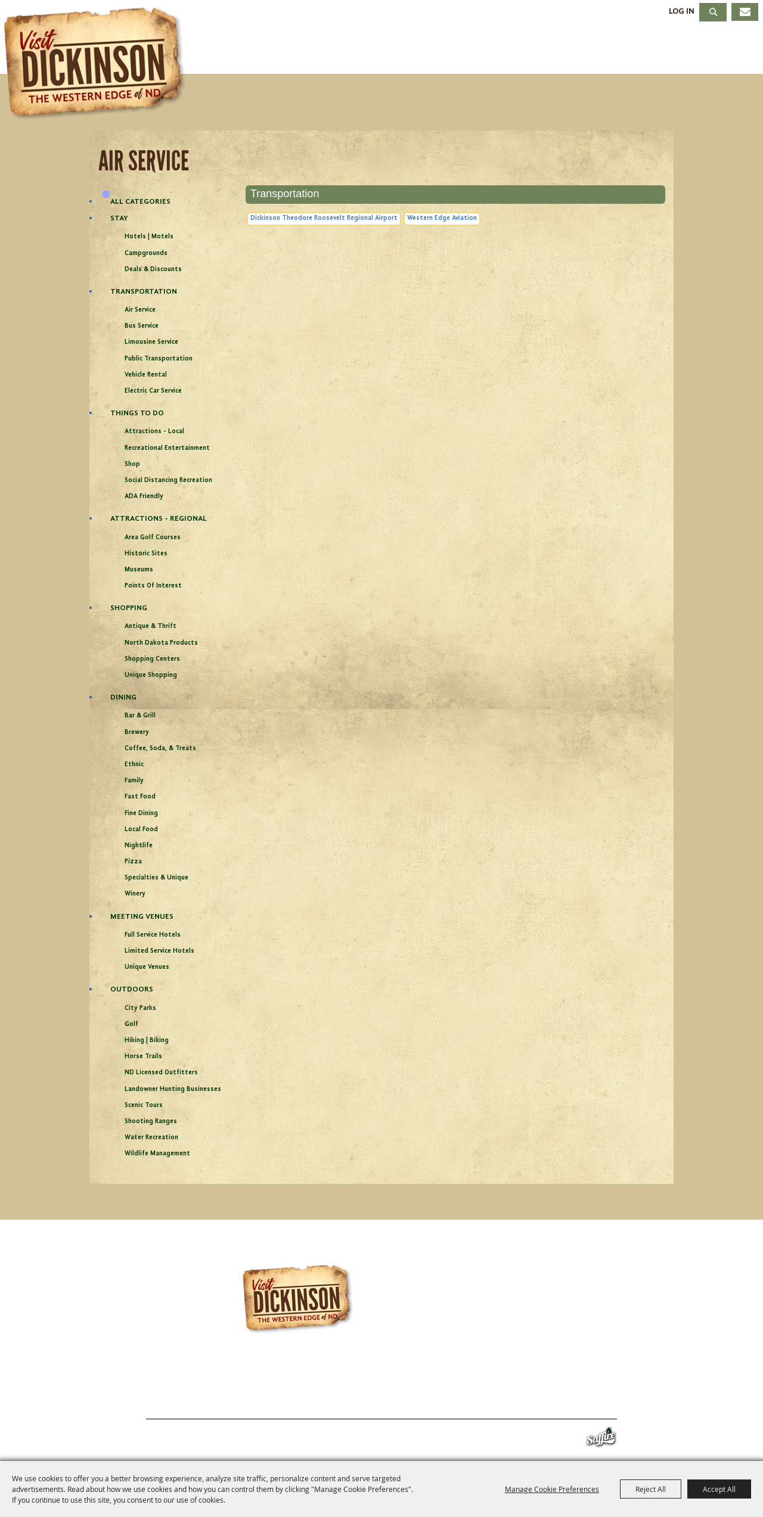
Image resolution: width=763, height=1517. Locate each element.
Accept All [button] (719, 1489)
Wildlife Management (157, 1154)
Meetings (633, 50)
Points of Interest (153, 586)
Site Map (513, 1404)
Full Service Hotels (153, 935)
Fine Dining (141, 813)
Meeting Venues (141, 917)
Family (134, 781)
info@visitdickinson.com (538, 1380)
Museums (139, 570)
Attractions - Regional (158, 519)
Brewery (137, 732)
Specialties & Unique (156, 878)
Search (713, 12)
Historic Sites (146, 554)
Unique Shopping (151, 675)
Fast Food (140, 797)
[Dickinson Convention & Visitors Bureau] (98, 64)
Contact (459, 1404)
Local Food (141, 829)
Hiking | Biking (147, 1040)
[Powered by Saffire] (601, 1439)
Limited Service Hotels (159, 951)
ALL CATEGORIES (140, 202)
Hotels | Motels (149, 237)
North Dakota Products (161, 643)
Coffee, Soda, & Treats (160, 748)
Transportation (143, 292)
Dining (545, 50)
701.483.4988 (414, 1380)
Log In (681, 11)
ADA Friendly (144, 496)
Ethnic (134, 764)
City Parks (140, 1008)
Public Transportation (159, 359)
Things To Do (303, 50)
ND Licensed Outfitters (161, 1073)
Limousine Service (151, 342)
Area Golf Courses (153, 537)
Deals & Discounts (153, 269)
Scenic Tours (144, 1105)
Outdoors (131, 989)
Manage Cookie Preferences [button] (552, 1489)
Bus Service (142, 326)
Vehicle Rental (146, 375)
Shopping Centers (152, 659)
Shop (132, 464)
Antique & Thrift (150, 626)
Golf (131, 1024)
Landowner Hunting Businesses (173, 1089)
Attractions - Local (154, 431)
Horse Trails (143, 1056)
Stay (476, 50)
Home (118, 1404)
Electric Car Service (153, 391)
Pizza (133, 862)
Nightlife (139, 846)
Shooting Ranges (151, 1121)
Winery (135, 894)
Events (404, 50)
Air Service (140, 310)
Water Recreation (151, 1137)
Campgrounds (146, 253)
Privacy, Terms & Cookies (601, 1404)
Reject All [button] (650, 1489)
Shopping (128, 608)
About (720, 50)
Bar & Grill (140, 716)
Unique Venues (147, 967)
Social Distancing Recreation (168, 480)
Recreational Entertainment (167, 448)
